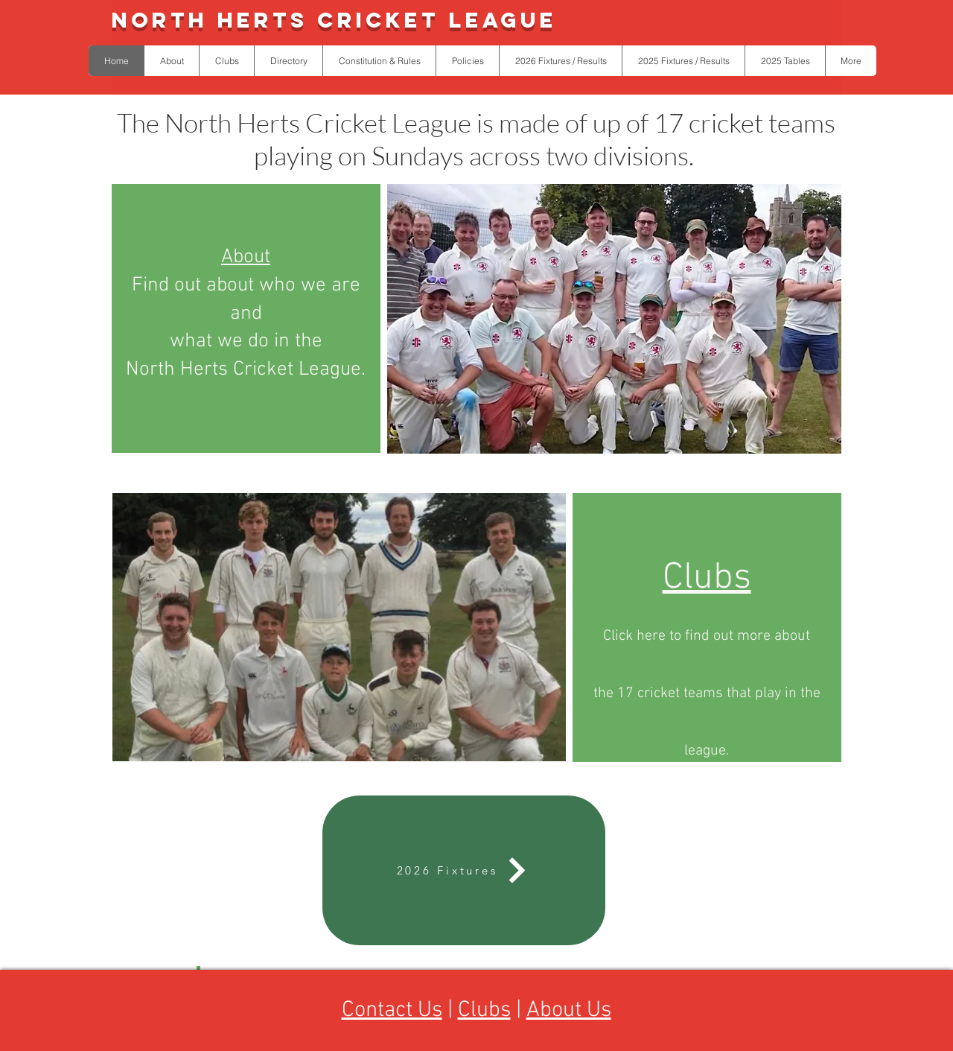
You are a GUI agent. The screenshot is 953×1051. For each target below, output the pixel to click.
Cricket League (437, 20)
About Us (568, 1010)
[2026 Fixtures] (463, 870)
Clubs (484, 1010)
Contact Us (392, 1010)
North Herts (214, 20)
